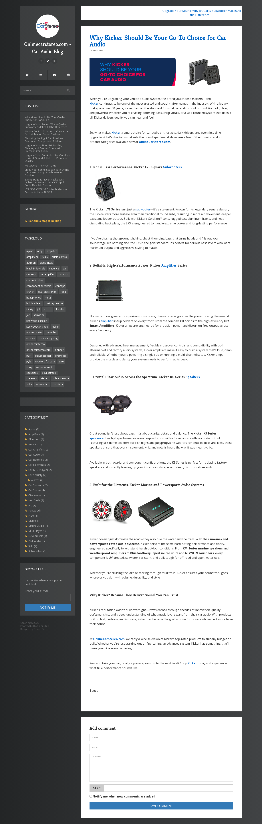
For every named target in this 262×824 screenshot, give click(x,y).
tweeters (58, 384)
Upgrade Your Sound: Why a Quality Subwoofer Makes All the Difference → (201, 13)
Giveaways (36, 495)
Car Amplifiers (38, 449)
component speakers (38, 286)
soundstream (49, 372)
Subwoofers (37, 551)
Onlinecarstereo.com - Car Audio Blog (47, 35)
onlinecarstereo (35, 344)
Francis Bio (39, 629)
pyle (28, 361)
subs (29, 384)
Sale (32, 546)
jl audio (59, 309)
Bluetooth (36, 439)
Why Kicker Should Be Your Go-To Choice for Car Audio (158, 41)
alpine (29, 251)
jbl (38, 309)
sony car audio (44, 367)
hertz (48, 297)
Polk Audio (36, 541)
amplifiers (32, 257)
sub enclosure (61, 378)
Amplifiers (36, 434)
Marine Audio (38, 525)
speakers (31, 378)
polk (28, 355)
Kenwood (35, 510)
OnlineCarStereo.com (154, 142)
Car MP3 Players (40, 470)
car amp (31, 274)
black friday (46, 262)
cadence (54, 268)
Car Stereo (36, 490)
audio (45, 256)
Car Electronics (39, 464)
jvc (28, 315)
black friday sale (35, 268)
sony (29, 367)
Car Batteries (38, 459)
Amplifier (169, 265)
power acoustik (43, 355)
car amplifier (47, 274)
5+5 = (97, 788)
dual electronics (47, 291)
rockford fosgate (45, 361)
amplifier (52, 251)
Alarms (37, 480)
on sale (30, 338)
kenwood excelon (36, 320)
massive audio (34, 332)
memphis (51, 332)
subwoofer (42, 384)
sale (61, 361)
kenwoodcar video (37, 326)
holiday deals (34, 303)
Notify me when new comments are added (122, 796)
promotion (61, 355)
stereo (45, 378)
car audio (63, 274)
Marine (34, 520)
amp (40, 251)
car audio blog (34, 280)
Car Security (37, 475)
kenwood (39, 315)
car (65, 268)
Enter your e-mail (36, 591)
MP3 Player (37, 531)
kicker (55, 326)
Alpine (33, 429)
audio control (60, 257)
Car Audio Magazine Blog (44, 221)
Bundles (35, 444)
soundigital (32, 372)
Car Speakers (38, 485)
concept (60, 286)
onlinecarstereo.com (38, 350)
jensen (47, 309)
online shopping (48, 338)
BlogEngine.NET (41, 626)
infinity (29, 309)
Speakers (193, 377)
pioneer (59, 350)
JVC (32, 505)
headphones (33, 297)
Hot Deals (36, 500)
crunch (30, 291)
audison (31, 262)
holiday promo (54, 303)
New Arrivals (37, 536)
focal (63, 291)
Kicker (33, 515)
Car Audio (36, 454)
